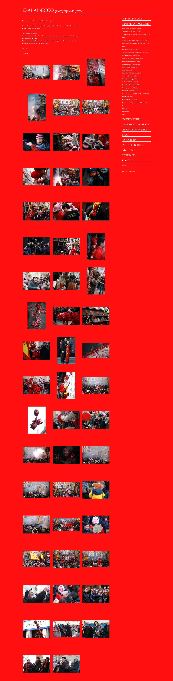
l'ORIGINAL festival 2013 (130, 100)
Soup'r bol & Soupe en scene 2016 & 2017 (135, 40)
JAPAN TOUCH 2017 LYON (131, 31)
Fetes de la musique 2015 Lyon (131, 79)
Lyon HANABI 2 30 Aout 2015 (131, 73)
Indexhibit (132, 171)
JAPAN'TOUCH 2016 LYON (131, 55)
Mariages (125, 108)
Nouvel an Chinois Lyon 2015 (131, 85)
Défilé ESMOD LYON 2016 (130, 49)
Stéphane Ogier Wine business (131, 64)
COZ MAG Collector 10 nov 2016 (132, 58)
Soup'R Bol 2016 (127, 70)
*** (123, 114)
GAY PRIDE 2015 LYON (130, 82)
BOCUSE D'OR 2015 (128, 91)
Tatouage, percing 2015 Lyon (131, 88)
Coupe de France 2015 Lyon (130, 76)
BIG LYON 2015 (127, 97)
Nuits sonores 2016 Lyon (129, 67)
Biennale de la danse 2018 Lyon (131, 28)
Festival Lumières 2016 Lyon (131, 61)
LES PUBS (125, 111)
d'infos (124, 165)
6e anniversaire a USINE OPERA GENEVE (135, 94)
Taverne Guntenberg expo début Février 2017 (135, 52)
